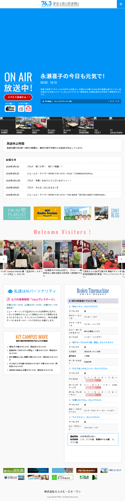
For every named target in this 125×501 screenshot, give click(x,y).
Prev (3, 259)
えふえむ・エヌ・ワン (62, 4)
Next (121, 259)
